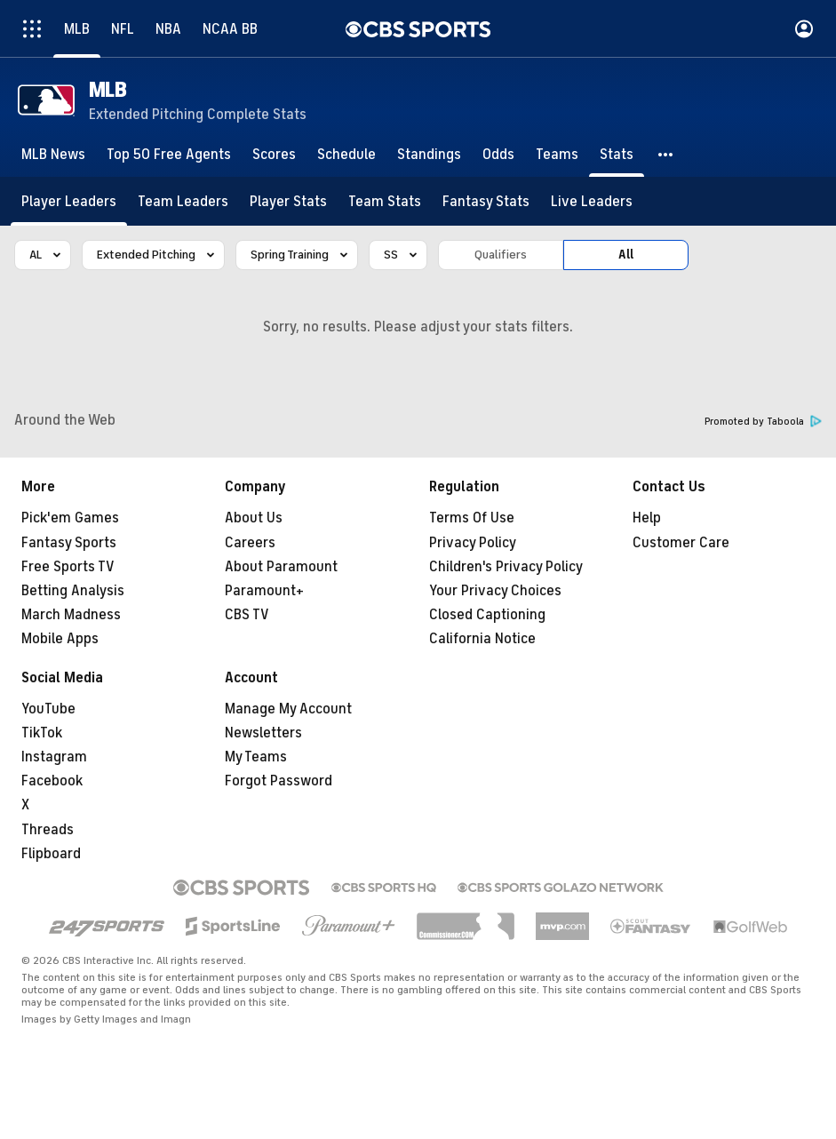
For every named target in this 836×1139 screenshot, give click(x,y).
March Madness (71, 615)
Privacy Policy (472, 543)
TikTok (41, 733)
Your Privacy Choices (495, 591)
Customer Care (681, 543)
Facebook (52, 781)
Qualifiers (500, 254)
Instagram (54, 757)
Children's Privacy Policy (506, 567)
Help (647, 518)
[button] (666, 154)
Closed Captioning (487, 615)
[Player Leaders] (69, 201)
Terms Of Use (471, 518)
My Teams (256, 757)
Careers (250, 543)
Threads (47, 830)
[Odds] (498, 154)
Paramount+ (264, 591)
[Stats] (616, 154)
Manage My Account (288, 709)
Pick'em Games (70, 518)
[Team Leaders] (183, 201)
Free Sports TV (68, 567)
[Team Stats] (385, 201)
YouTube (48, 709)
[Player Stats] (288, 201)
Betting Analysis (72, 591)
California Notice (482, 639)
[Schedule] (346, 154)
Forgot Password (278, 781)
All (625, 254)
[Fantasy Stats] (486, 201)
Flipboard (51, 854)
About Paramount (281, 567)
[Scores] (274, 154)
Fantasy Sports (68, 543)
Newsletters (263, 733)
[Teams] (557, 154)
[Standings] (429, 154)
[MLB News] (53, 154)
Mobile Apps (60, 639)
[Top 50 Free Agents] (169, 154)
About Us (254, 518)
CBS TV (247, 615)
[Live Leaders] (591, 201)
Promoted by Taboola (763, 421)
